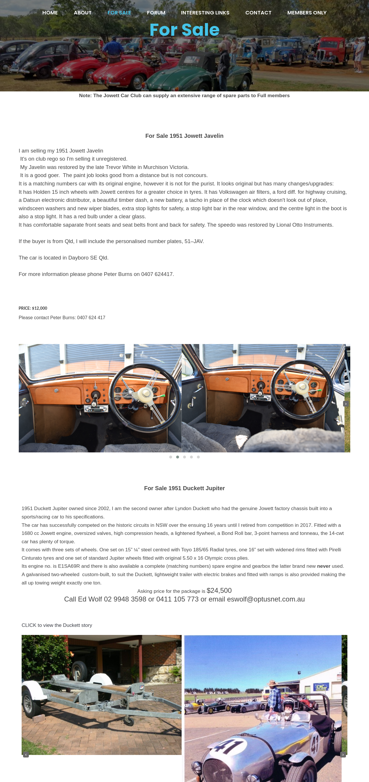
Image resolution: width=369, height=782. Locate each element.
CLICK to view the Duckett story (57, 637)
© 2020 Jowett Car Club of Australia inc (184, 765)
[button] (254, 254)
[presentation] (192, 201)
